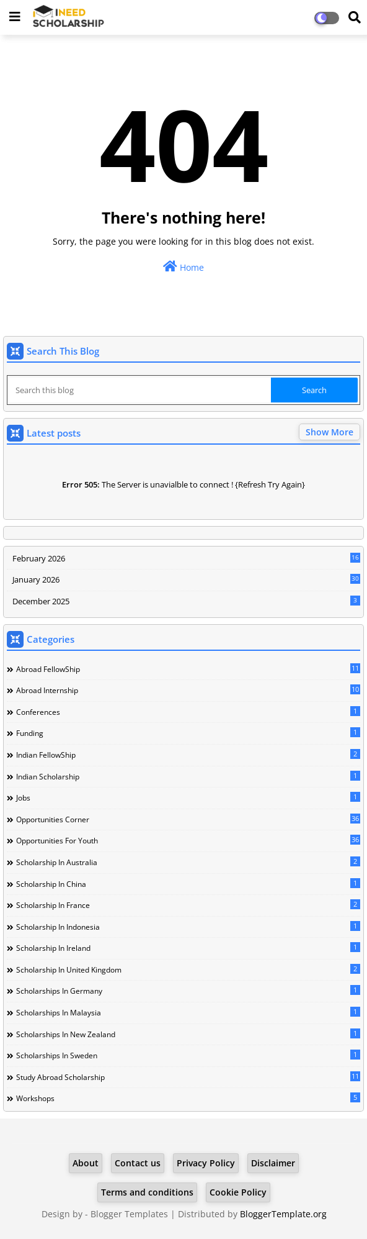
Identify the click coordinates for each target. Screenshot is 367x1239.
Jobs (188, 797)
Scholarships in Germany (188, 990)
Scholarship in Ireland (188, 947)
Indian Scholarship (188, 776)
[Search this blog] (140, 390)
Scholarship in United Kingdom (188, 969)
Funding (188, 732)
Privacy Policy (206, 1163)
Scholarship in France (188, 904)
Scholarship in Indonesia (188, 926)
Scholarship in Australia (188, 862)
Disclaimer (273, 1163)
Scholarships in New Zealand (188, 1034)
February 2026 (186, 558)
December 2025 (186, 601)
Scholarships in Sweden (188, 1055)
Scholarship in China (188, 883)
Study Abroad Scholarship (188, 1076)
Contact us (138, 1163)
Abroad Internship (188, 690)
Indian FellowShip (188, 754)
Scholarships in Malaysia (188, 1012)
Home (183, 266)
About (86, 1163)
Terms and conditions (147, 1192)
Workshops (188, 1098)
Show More (329, 432)
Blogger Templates (129, 1214)
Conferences (188, 711)
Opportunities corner (188, 819)
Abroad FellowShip (188, 668)
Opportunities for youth (188, 840)
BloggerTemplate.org (283, 1214)
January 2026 (186, 579)
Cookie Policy (238, 1192)
